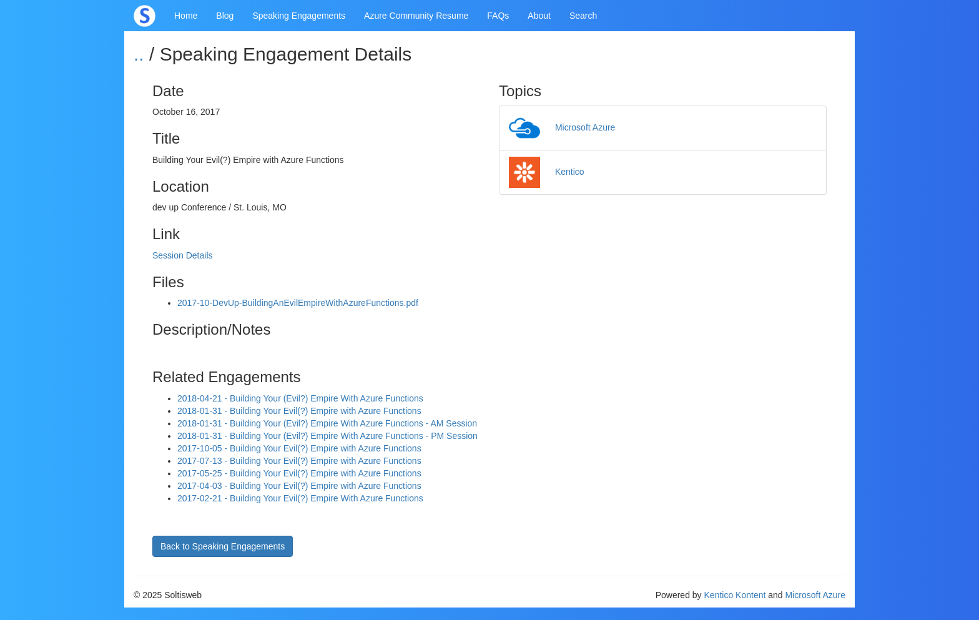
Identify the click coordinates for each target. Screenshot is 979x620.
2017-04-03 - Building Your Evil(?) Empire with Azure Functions (299, 486)
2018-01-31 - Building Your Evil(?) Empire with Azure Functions (299, 411)
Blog (225, 16)
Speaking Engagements (298, 16)
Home (185, 16)
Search (583, 16)
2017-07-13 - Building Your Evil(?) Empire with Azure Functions (299, 461)
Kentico (546, 172)
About (539, 16)
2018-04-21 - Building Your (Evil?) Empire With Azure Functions (300, 398)
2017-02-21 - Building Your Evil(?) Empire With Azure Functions (300, 498)
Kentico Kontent (735, 595)
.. (139, 54)
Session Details (182, 255)
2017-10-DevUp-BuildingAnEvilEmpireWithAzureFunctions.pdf (297, 303)
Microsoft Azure (562, 127)
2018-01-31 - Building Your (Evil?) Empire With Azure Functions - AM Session (327, 423)
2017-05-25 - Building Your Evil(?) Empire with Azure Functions (299, 473)
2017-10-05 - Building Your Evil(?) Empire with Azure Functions (299, 448)
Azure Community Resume (416, 16)
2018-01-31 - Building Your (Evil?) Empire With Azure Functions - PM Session (327, 436)
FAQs (498, 16)
